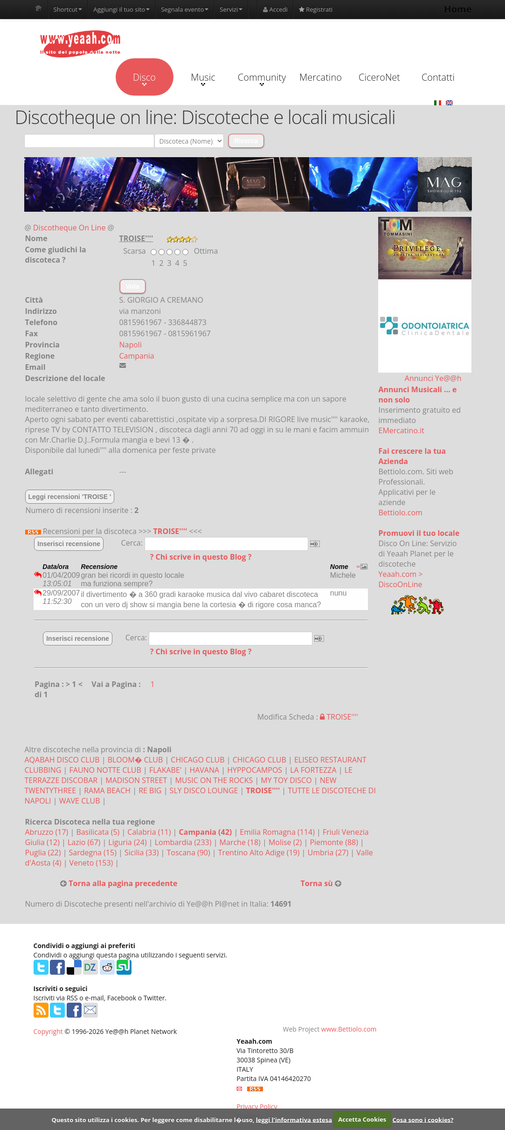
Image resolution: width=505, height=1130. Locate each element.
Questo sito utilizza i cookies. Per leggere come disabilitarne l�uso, (152, 1119)
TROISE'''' (170, 531)
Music (203, 78)
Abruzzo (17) (47, 832)
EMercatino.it (401, 430)
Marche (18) (241, 842)
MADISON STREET (136, 780)
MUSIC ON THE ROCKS (214, 780)
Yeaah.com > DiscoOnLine (401, 579)
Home (457, 9)
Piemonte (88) (335, 842)
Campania (136, 356)
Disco (144, 78)
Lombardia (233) (184, 842)
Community (262, 78)
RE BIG (149, 790)
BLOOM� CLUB (135, 760)
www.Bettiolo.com (349, 1029)
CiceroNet (379, 77)
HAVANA (204, 770)
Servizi (231, 9)
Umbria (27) (329, 852)
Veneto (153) (92, 863)
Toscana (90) (189, 852)
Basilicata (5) (98, 832)
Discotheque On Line (69, 227)
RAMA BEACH (107, 790)
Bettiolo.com (400, 512)
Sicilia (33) (143, 852)
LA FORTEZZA (313, 770)
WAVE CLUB (79, 801)
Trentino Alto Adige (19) (260, 852)
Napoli (130, 345)
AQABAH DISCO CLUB (62, 760)
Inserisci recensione (68, 544)
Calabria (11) (150, 832)
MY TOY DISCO (286, 780)
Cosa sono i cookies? (422, 1119)
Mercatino (320, 77)
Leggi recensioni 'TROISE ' (69, 496)
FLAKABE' (165, 770)
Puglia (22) (44, 852)
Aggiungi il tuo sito (121, 9)
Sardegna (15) (93, 852)
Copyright (48, 1031)
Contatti (438, 77)
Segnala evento (184, 9)
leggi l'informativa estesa (294, 1119)
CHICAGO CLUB (197, 760)
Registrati (315, 9)
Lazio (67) (85, 842)
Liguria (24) (128, 842)
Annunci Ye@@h (433, 378)
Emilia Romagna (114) (278, 832)
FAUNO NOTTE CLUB (105, 770)
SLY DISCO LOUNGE (204, 790)
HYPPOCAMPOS (254, 770)
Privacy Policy (256, 1106)
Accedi (275, 9)
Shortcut (68, 9)
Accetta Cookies (362, 1119)
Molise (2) (286, 842)
